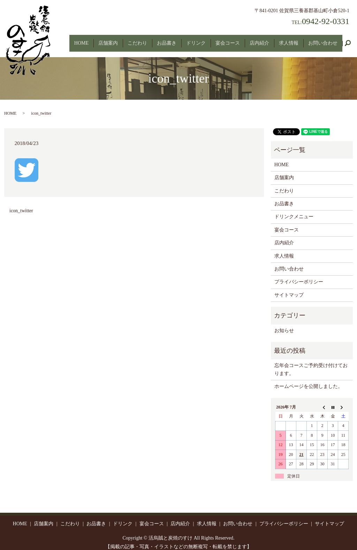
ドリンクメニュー (293, 210)
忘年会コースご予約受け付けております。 (311, 363)
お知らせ (284, 324)
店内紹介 (259, 40)
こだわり (137, 40)
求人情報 (288, 40)
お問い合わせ (322, 40)
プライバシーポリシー (298, 275)
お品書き (166, 40)
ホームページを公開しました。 (308, 380)
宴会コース (227, 40)
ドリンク (196, 40)
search (350, 40)
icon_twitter (21, 204)
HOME (81, 40)
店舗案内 (108, 40)
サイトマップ (289, 288)
